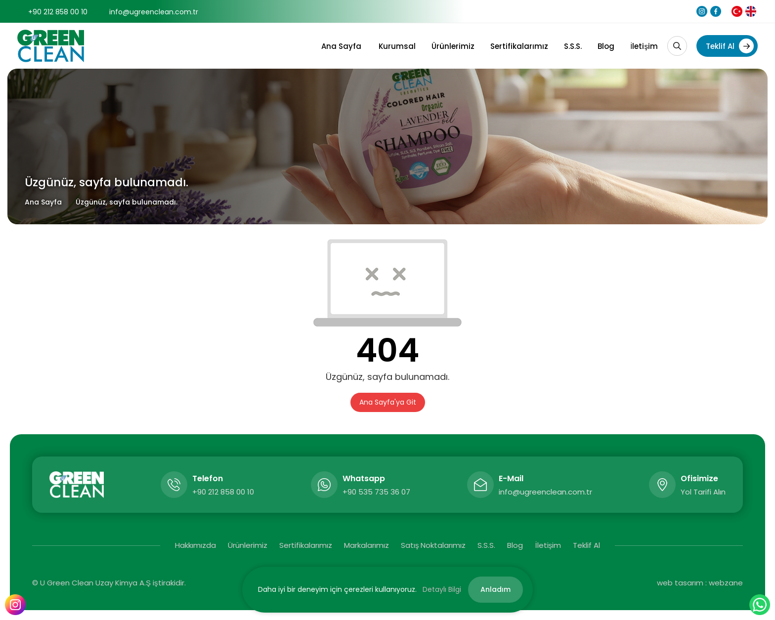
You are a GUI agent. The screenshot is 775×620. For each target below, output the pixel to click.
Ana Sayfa (341, 46)
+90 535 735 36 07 (376, 492)
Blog (606, 46)
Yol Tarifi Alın (703, 492)
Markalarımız (366, 545)
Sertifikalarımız (519, 46)
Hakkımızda (195, 545)
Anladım (495, 589)
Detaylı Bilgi (442, 589)
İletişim (644, 46)
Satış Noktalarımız (433, 545)
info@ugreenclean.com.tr (153, 12)
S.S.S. (573, 46)
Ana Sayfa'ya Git (387, 402)
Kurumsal (397, 46)
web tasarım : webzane (700, 583)
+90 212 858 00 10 (57, 12)
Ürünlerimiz (452, 46)
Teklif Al (730, 46)
